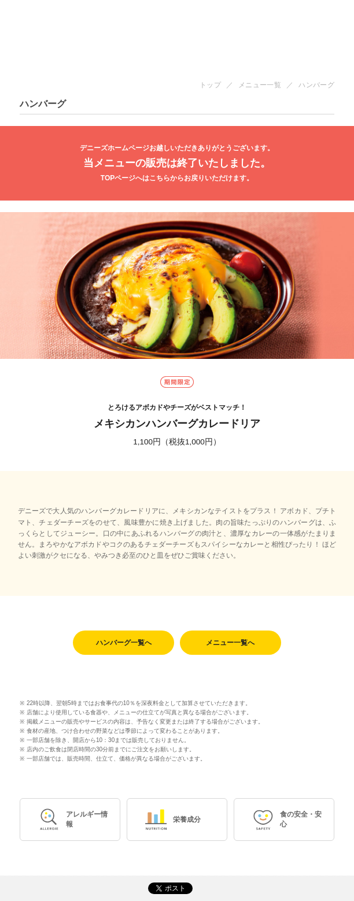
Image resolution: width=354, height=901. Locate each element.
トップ (210, 85)
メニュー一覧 (259, 85)
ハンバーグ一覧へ (124, 643)
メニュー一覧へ (230, 643)
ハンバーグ (316, 85)
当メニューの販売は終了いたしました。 (177, 163)
